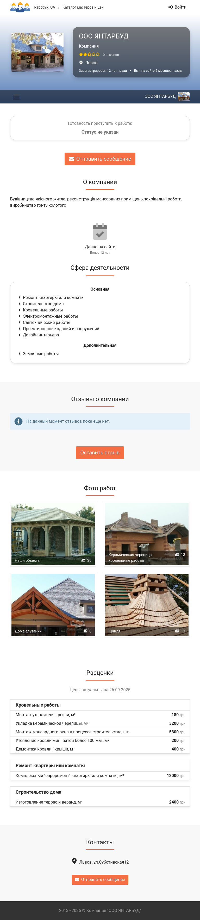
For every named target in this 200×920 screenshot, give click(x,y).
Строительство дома (41, 303)
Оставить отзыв (100, 452)
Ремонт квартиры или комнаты (51, 297)
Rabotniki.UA (44, 7)
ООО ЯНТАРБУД (167, 96)
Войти (177, 7)
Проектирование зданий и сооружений (58, 328)
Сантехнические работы (44, 322)
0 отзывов (111, 55)
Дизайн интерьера (38, 334)
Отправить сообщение (100, 159)
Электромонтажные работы (48, 316)
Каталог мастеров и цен (83, 7)
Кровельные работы (40, 310)
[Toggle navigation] (16, 97)
